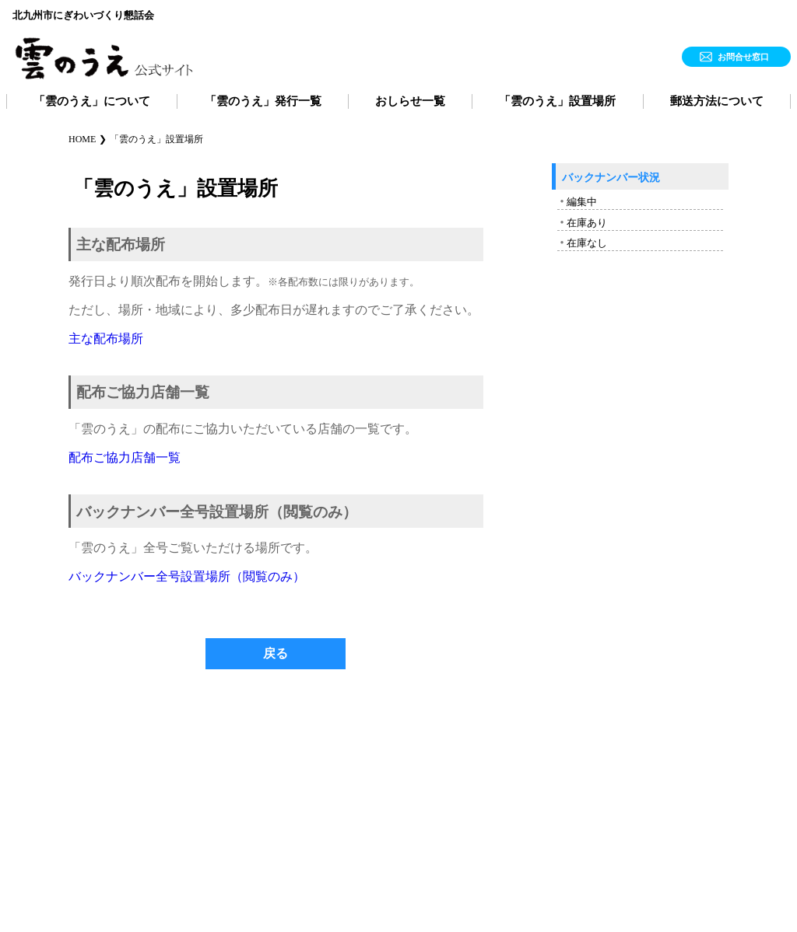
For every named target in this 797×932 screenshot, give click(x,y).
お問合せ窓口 (743, 56)
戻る (275, 653)
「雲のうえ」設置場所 (557, 101)
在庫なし (587, 243)
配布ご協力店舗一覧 (124, 457)
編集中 (582, 202)
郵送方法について (717, 101)
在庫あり (587, 223)
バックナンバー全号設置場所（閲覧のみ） (186, 576)
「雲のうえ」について (91, 101)
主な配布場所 (105, 338)
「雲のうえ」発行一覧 (263, 101)
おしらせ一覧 (410, 101)
